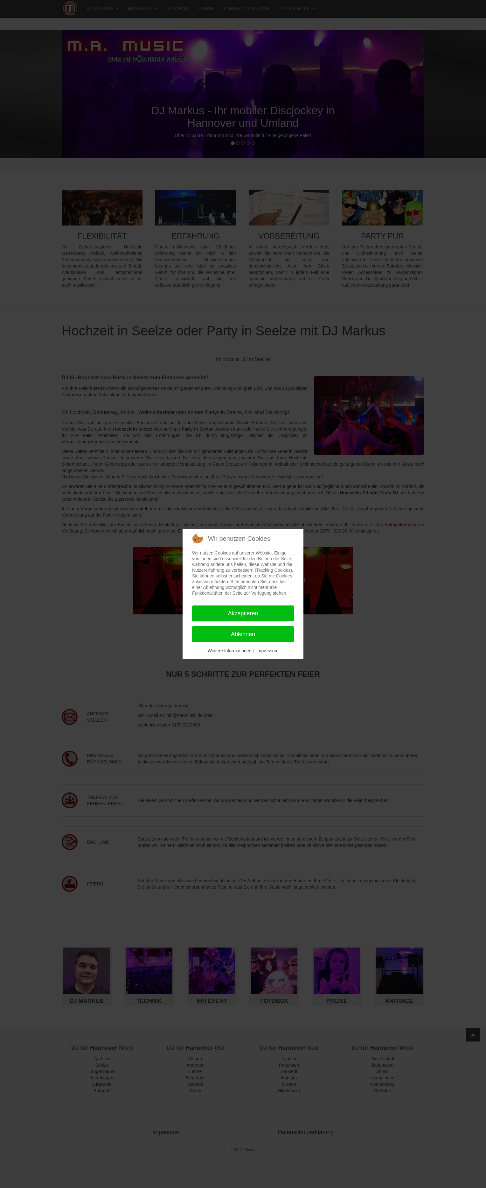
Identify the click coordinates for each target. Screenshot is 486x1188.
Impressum (267, 650)
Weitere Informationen (229, 650)
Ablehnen (243, 634)
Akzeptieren (243, 613)
